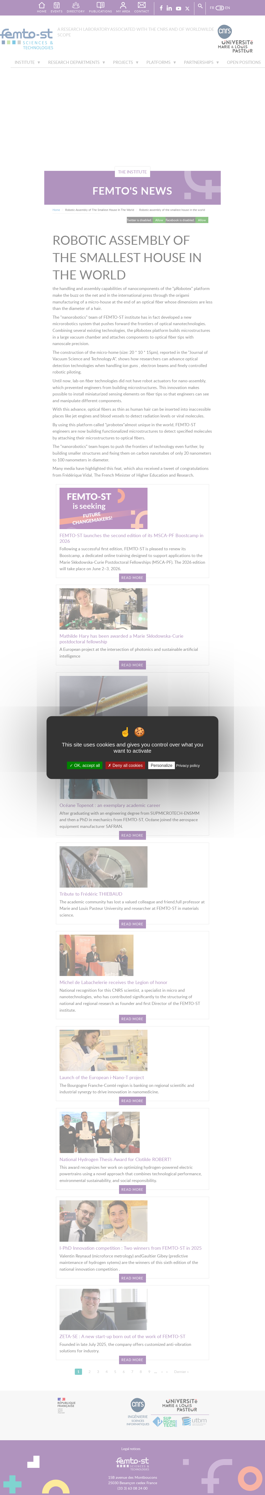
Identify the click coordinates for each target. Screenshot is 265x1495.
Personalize (161, 765)
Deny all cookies (125, 765)
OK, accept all (85, 765)
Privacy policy (188, 765)
